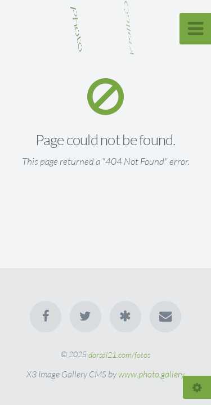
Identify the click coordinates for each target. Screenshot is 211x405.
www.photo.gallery (151, 374)
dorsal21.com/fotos (119, 354)
